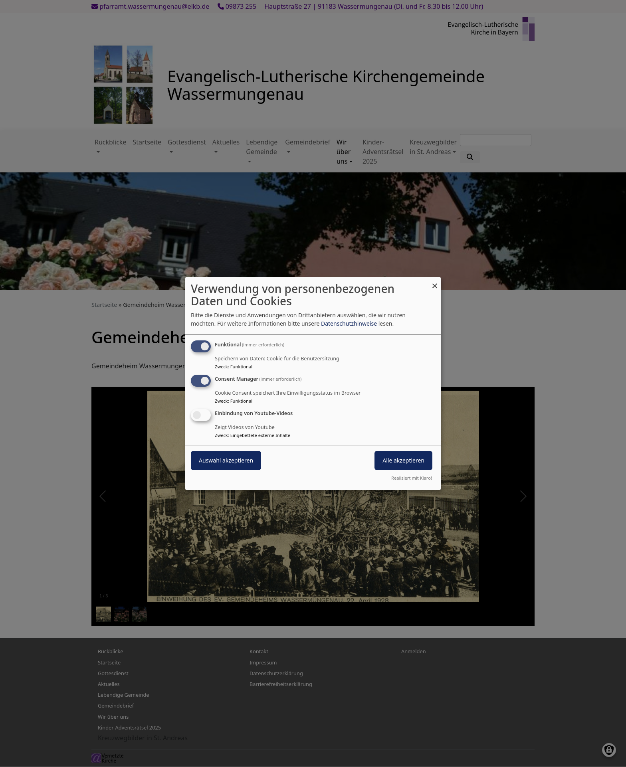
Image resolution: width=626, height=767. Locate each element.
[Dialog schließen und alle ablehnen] (435, 282)
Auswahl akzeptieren (226, 460)
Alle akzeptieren (403, 460)
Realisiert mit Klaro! (411, 478)
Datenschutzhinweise (349, 323)
